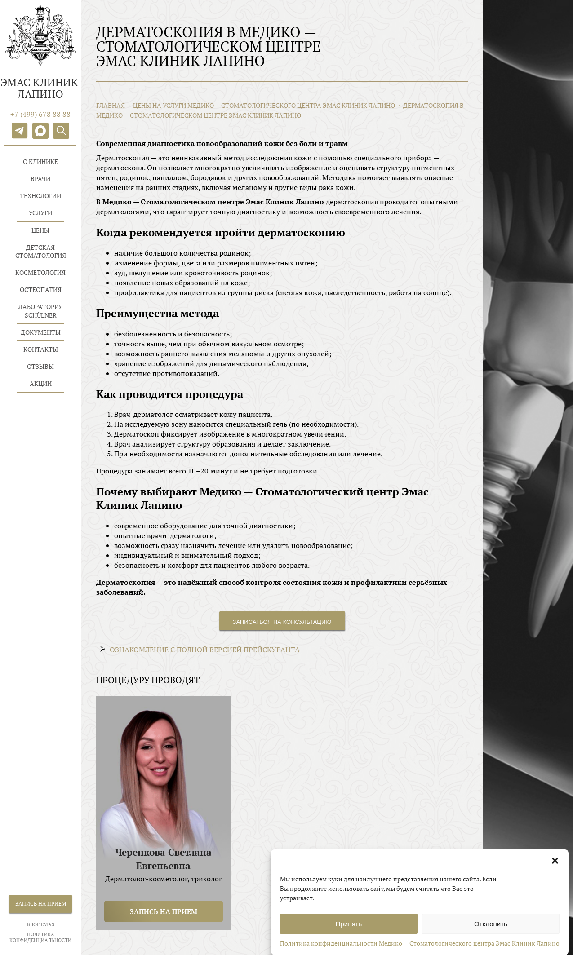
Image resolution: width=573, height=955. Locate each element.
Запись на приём (40, 903)
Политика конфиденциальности (40, 937)
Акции (41, 383)
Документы (41, 332)
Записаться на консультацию (282, 622)
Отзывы (40, 366)
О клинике (40, 161)
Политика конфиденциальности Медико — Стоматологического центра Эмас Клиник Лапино (420, 949)
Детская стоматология (40, 251)
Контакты (40, 349)
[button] (555, 866)
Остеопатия (41, 289)
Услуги (40, 212)
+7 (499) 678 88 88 (40, 114)
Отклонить (490, 930)
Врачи (40, 178)
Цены (40, 230)
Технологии (40, 195)
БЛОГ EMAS (40, 925)
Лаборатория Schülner (40, 310)
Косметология (40, 272)
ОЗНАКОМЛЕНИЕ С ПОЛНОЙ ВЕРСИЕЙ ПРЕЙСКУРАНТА (205, 649)
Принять (349, 930)
